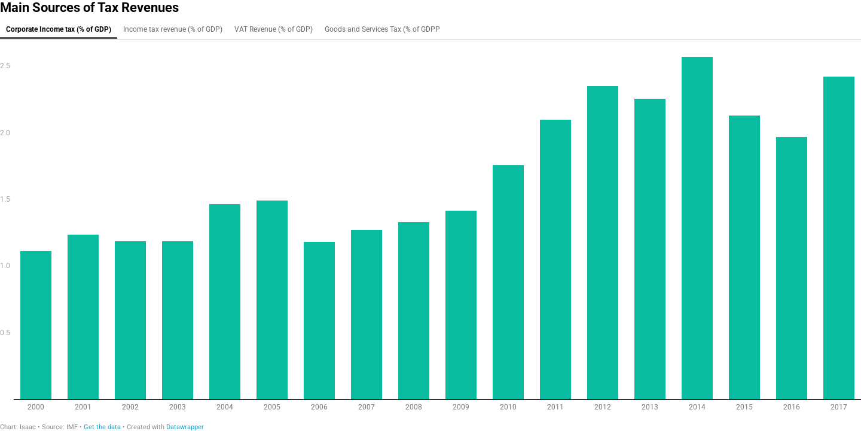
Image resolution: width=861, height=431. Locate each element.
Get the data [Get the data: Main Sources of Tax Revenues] (102, 427)
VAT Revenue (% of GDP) (273, 29)
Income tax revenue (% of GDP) (172, 29)
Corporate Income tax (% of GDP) (58, 29)
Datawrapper (185, 427)
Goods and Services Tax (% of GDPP (382, 29)
